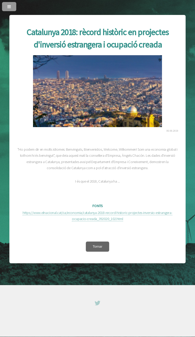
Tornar (97, 246)
